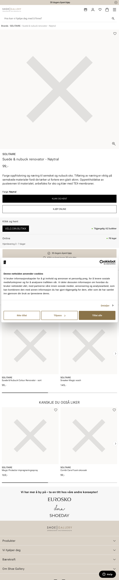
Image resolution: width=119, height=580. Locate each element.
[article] (30, 350)
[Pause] (115, 2)
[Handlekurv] (107, 10)
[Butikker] (85, 10)
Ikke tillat (22, 315)
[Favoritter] (100, 10)
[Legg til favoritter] (114, 33)
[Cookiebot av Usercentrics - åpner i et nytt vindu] (101, 262)
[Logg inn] (93, 10)
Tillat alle (97, 315)
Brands (4, 26)
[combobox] (57, 18)
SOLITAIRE (15, 26)
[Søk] (113, 18)
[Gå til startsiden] (11, 9)
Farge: (9, 192)
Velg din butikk (15, 228)
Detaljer (105, 305)
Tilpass (59, 315)
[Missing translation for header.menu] (114, 10)
